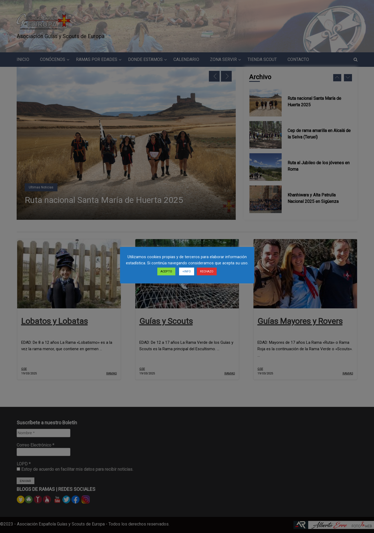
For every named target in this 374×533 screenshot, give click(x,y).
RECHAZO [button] (206, 271)
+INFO (186, 271)
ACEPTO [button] (166, 271)
